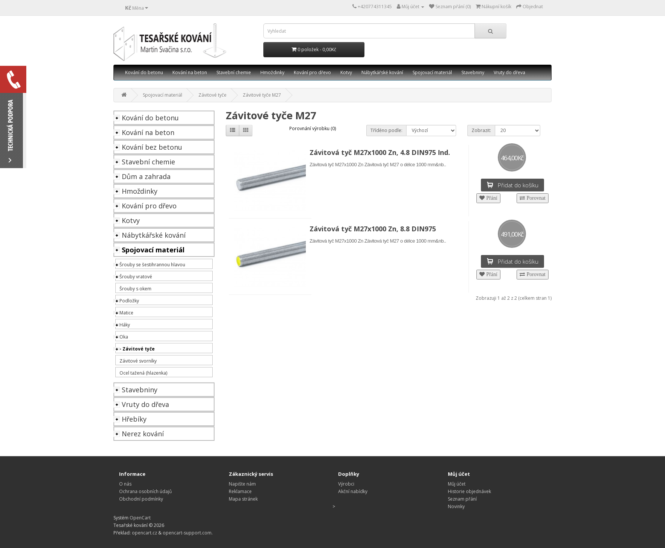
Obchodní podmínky (141, 499)
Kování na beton (189, 72)
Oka (123, 337)
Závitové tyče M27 (262, 95)
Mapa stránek (243, 499)
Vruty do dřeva (509, 72)
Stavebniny (472, 72)
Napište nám (242, 484)
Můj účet (457, 484)
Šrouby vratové (135, 276)
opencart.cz (144, 533)
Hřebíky (134, 419)
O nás (125, 484)
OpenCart (140, 518)
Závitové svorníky (138, 361)
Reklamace (240, 491)
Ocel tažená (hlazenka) (143, 373)
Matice (126, 313)
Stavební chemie (233, 72)
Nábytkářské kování (382, 72)
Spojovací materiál (432, 72)
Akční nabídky (352, 491)
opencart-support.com (187, 533)
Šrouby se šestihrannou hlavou (152, 264)
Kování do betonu (144, 72)
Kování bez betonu (152, 147)
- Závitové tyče (137, 349)
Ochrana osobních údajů (145, 491)
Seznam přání (462, 499)
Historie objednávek (469, 491)
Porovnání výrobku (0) (312, 128)
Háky (124, 325)
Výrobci (346, 484)
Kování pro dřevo (312, 72)
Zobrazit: (481, 130)
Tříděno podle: (386, 130)
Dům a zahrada (146, 176)
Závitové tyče (212, 95)
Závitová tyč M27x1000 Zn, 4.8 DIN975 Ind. (380, 152)
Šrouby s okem (135, 288)
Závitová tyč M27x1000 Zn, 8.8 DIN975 (373, 228)
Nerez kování (143, 433)
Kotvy (346, 72)
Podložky (129, 301)
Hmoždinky (272, 72)
